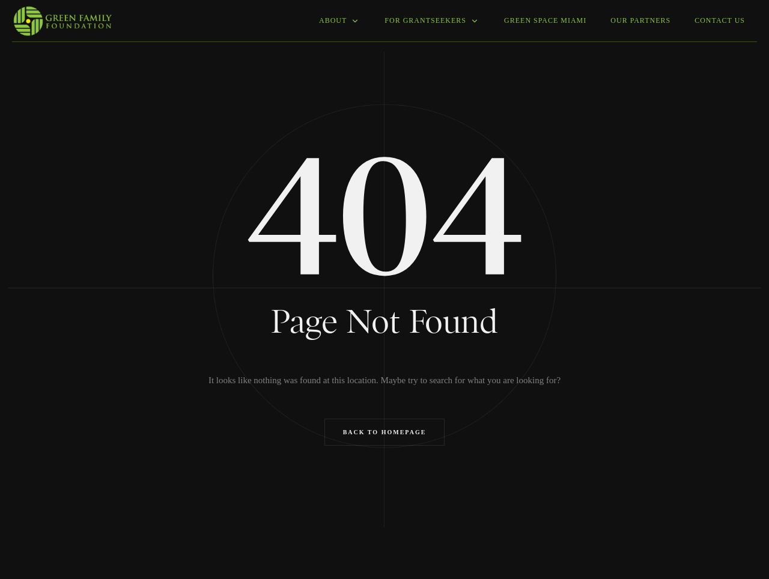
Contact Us (720, 20)
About (339, 20)
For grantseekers (432, 20)
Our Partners (640, 20)
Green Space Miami (545, 20)
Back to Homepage (385, 432)
